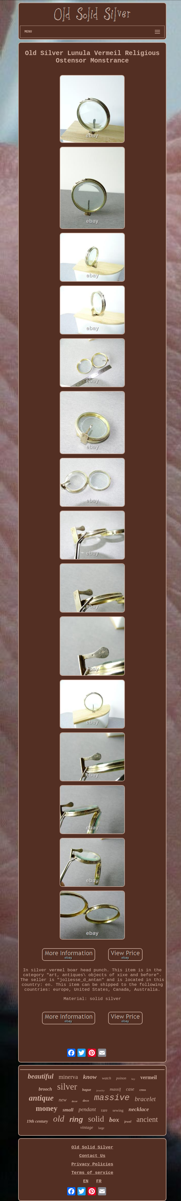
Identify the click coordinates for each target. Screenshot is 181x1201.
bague (86, 1090)
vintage (86, 1127)
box (114, 1119)
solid (96, 1118)
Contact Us (92, 1155)
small (68, 1109)
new (63, 1099)
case (130, 1089)
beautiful (41, 1076)
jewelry (100, 1090)
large (101, 1128)
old (58, 1118)
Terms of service (92, 1172)
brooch (45, 1089)
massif (115, 1089)
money (46, 1108)
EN (85, 1181)
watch (106, 1078)
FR (98, 1181)
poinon (121, 1078)
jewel (127, 1121)
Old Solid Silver (92, 1147)
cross (142, 1090)
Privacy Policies (92, 1164)
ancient (147, 1119)
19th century (37, 1121)
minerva (68, 1077)
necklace (138, 1109)
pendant (87, 1109)
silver (67, 1087)
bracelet (145, 1098)
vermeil (148, 1077)
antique (41, 1097)
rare (104, 1110)
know (90, 1076)
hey (133, 1078)
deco (86, 1100)
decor (75, 1101)
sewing (118, 1110)
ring (76, 1119)
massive (112, 1098)
